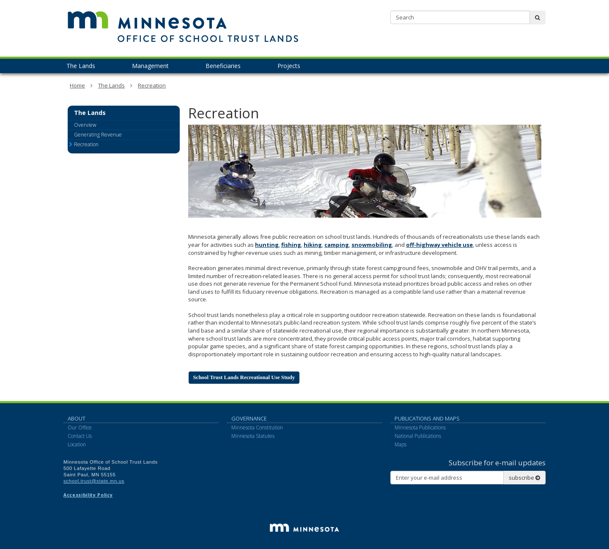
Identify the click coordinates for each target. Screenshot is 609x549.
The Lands (111, 85)
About (76, 418)
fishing (291, 245)
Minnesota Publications (420, 427)
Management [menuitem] (150, 66)
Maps (400, 444)
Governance (249, 418)
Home (77, 85)
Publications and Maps (427, 418)
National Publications (418, 436)
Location (77, 444)
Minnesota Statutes (252, 436)
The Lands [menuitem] (80, 66)
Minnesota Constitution (257, 427)
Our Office (80, 427)
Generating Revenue (98, 134)
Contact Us (80, 436)
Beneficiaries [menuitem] (223, 66)
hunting (267, 245)
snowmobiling (371, 245)
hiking (313, 245)
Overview (85, 124)
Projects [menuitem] (288, 66)
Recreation (152, 85)
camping (336, 245)
